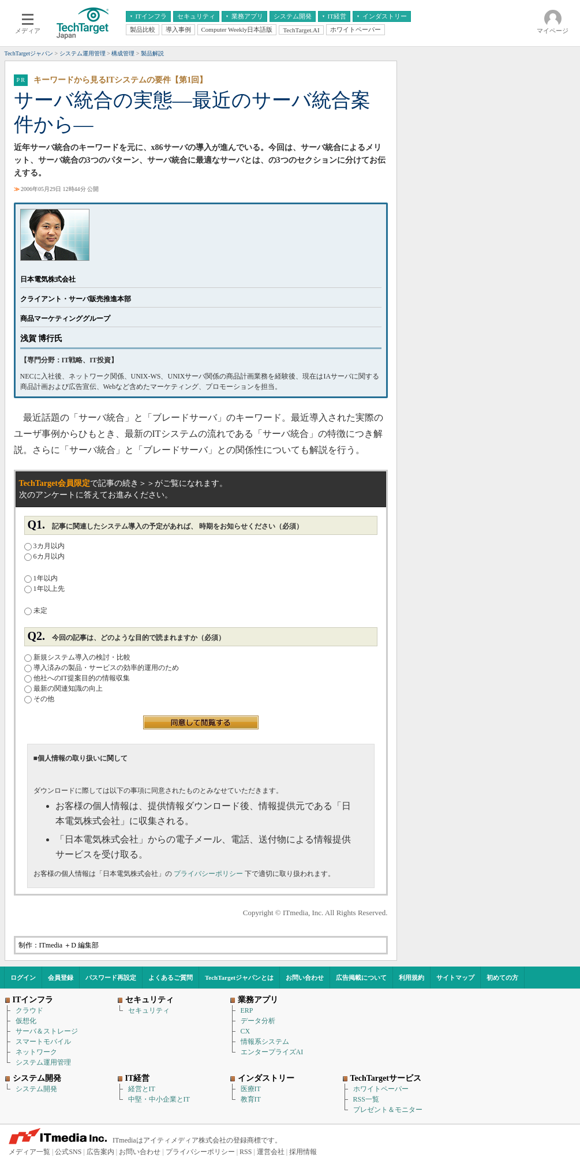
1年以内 (41, 578)
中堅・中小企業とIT (159, 1099)
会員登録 (60, 977)
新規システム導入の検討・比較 (77, 657)
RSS (246, 1152)
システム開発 (36, 1089)
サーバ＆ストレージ (47, 1031)
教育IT (251, 1099)
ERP (247, 1010)
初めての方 (502, 977)
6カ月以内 (44, 556)
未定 (35, 610)
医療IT (251, 1089)
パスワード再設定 (110, 977)
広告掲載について (361, 977)
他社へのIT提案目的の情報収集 (77, 678)
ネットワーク (36, 1052)
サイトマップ (455, 977)
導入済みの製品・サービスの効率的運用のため (101, 668)
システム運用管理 (43, 1062)
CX (245, 1031)
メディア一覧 (29, 1152)
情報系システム (265, 1042)
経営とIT (141, 1089)
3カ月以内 (44, 546)
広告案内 (100, 1152)
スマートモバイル (43, 1042)
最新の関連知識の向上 (63, 688)
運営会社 (271, 1152)
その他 (39, 699)
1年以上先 (44, 589)
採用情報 (303, 1152)
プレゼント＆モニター (387, 1110)
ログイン (23, 977)
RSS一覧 (366, 1099)
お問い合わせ (305, 977)
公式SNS (68, 1152)
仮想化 (26, 1021)
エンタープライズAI (272, 1052)
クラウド (29, 1010)
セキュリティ (149, 1010)
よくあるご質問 (170, 977)
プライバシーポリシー (209, 874)
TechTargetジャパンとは (239, 977)
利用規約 (411, 977)
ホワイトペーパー (381, 1089)
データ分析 (258, 1021)
